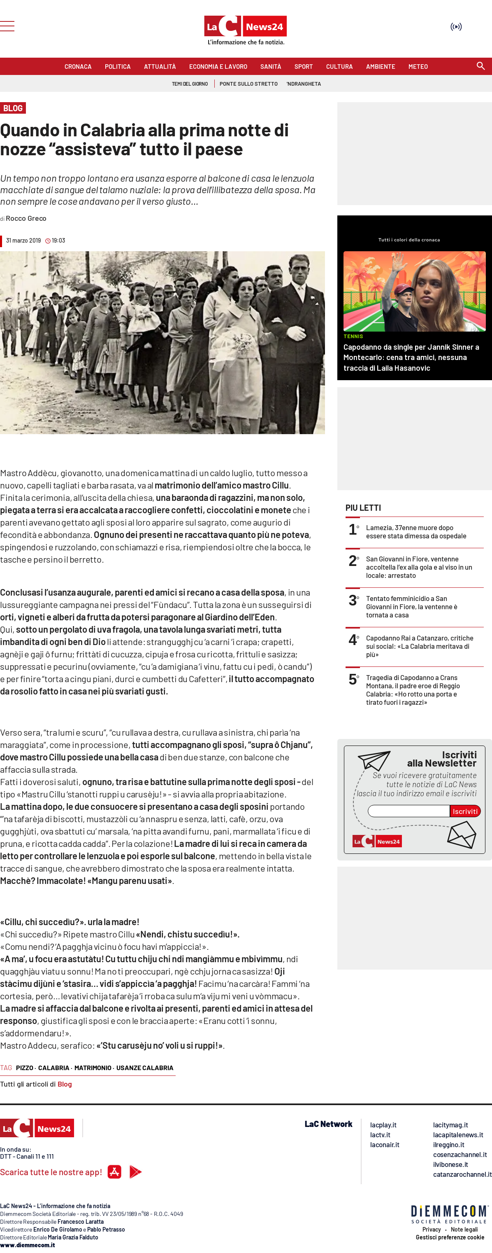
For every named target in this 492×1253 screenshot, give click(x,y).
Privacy (431, 1229)
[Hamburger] (4, 25)
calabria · (55, 1067)
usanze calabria (145, 1067)
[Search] (481, 66)
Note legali (464, 1229)
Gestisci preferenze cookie (450, 1237)
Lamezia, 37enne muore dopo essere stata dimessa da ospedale (416, 531)
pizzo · (26, 1067)
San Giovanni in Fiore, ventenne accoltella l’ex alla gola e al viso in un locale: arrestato (419, 566)
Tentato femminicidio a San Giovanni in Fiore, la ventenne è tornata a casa (411, 606)
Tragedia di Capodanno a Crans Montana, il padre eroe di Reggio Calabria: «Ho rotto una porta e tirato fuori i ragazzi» (413, 689)
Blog (65, 1083)
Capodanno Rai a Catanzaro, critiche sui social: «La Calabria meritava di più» (419, 646)
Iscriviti (465, 811)
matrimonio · (94, 1067)
